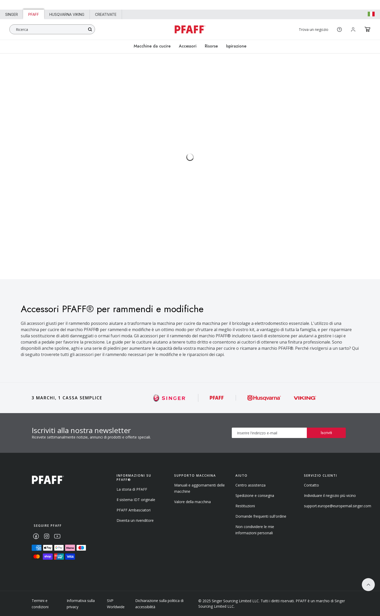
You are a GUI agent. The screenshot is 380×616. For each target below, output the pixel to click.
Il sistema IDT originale (136, 499)
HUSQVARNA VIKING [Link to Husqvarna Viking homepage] (66, 14)
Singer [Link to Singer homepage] (11, 14)
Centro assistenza (250, 485)
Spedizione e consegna (254, 495)
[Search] (90, 29)
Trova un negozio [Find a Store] (313, 29)
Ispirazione (236, 46)
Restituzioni (245, 505)
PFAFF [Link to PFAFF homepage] (33, 14)
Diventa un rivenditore (135, 520)
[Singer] (170, 398)
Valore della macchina (192, 501)
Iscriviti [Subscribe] (326, 433)
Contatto (311, 485)
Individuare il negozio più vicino (330, 495)
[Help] (339, 29)
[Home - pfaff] (190, 29)
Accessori (187, 46)
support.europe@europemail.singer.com (337, 505)
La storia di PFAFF (132, 489)
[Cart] (367, 29)
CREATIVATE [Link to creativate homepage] (106, 14)
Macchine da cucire (152, 46)
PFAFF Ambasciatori (134, 510)
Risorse (211, 46)
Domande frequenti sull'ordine (260, 516)
